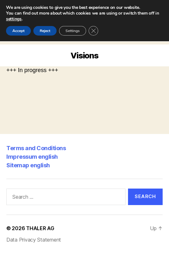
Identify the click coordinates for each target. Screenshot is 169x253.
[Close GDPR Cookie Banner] (93, 31)
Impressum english (32, 156)
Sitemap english (28, 165)
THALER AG (40, 228)
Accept (18, 30)
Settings (72, 30)
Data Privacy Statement (33, 239)
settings (14, 19)
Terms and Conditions (36, 148)
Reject (45, 30)
